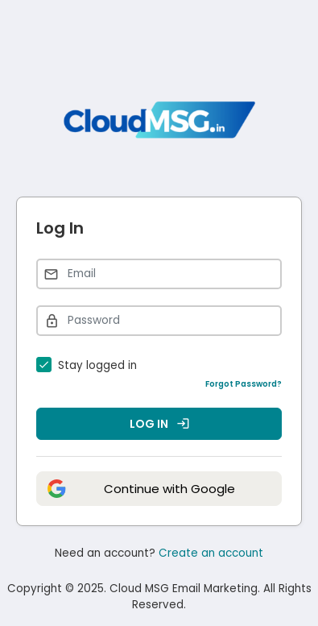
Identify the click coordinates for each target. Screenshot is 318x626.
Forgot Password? (243, 384)
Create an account (211, 553)
